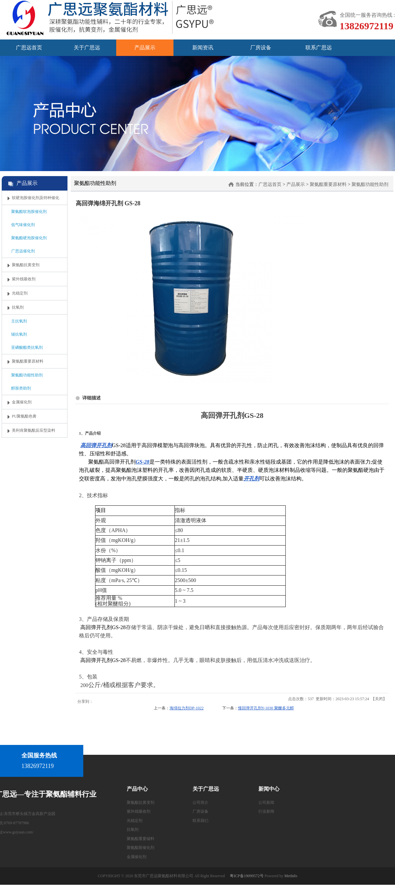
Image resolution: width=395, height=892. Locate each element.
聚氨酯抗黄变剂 (140, 802)
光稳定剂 (135, 820)
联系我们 (200, 820)
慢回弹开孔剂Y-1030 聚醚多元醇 (266, 708)
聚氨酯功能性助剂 (370, 184)
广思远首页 (269, 184)
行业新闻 (266, 811)
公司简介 (200, 802)
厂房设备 (200, 811)
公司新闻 (266, 802)
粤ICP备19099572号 (247, 876)
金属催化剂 (136, 856)
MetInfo (290, 876)
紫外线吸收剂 (138, 811)
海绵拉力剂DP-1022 (186, 708)
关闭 (379, 699)
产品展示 (295, 184)
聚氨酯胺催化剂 (140, 847)
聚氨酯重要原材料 (328, 184)
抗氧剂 (133, 829)
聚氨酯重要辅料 (140, 838)
